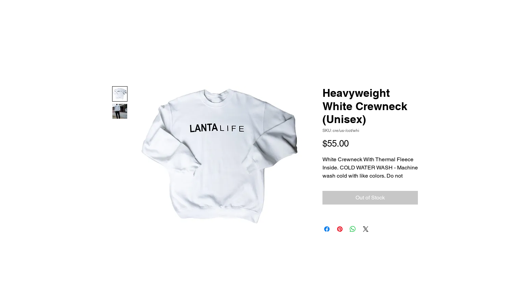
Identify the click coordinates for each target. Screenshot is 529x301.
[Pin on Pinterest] (340, 229)
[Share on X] (366, 229)
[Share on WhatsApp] (353, 229)
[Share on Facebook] (327, 229)
